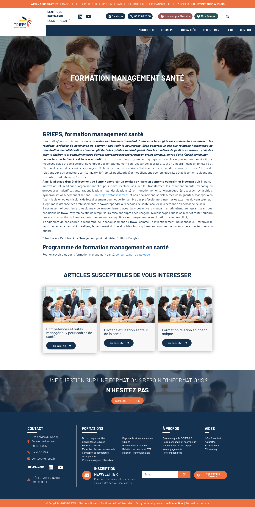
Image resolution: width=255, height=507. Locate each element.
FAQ (230, 30)
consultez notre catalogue (133, 254)
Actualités (188, 30)
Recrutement (212, 30)
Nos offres (146, 30)
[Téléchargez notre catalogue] (28, 479)
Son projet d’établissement (111, 195)
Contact (245, 30)
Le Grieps (167, 30)
